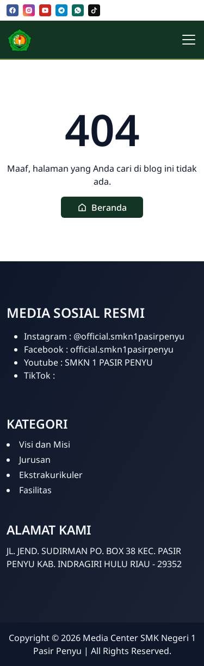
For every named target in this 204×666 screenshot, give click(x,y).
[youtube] (45, 10)
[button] (102, 207)
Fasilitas (35, 490)
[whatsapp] (78, 10)
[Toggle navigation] (188, 39)
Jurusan (35, 460)
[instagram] (29, 10)
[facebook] (12, 10)
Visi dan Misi (44, 444)
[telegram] (61, 10)
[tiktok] (94, 10)
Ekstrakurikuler (51, 475)
